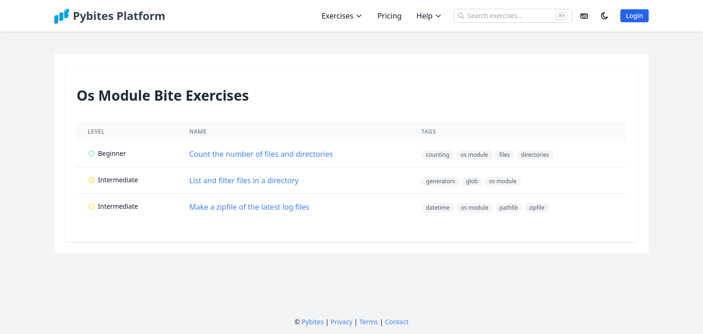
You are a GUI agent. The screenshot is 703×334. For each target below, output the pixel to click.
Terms (368, 321)
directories (535, 155)
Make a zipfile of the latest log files (249, 207)
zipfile (536, 208)
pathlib (509, 208)
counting (437, 155)
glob (472, 181)
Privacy (341, 321)
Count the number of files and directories (261, 154)
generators (440, 181)
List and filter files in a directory (244, 180)
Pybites (313, 321)
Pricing (390, 16)
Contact (397, 321)
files (504, 155)
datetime (438, 208)
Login (634, 15)
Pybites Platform (119, 15)
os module (474, 155)
